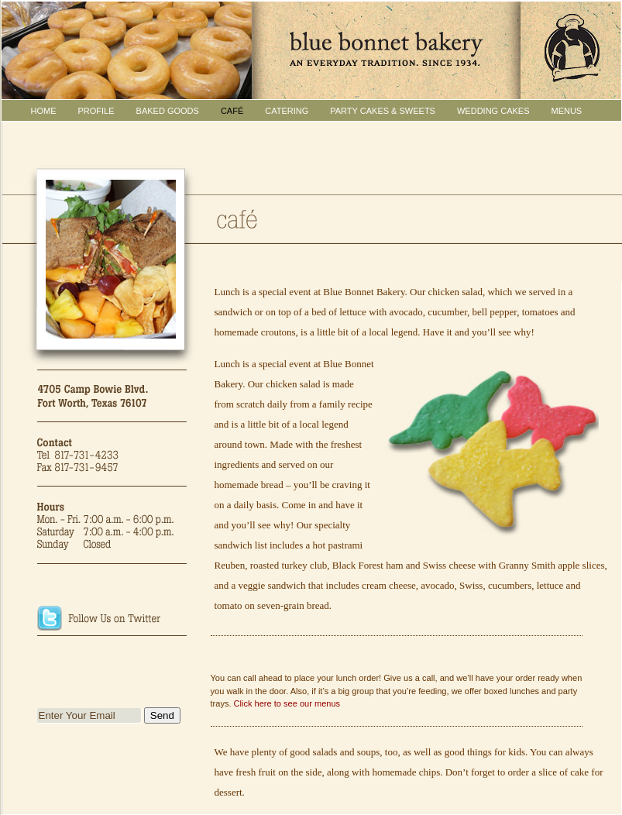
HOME (44, 110)
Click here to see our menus (287, 703)
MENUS (566, 110)
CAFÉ (232, 110)
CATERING (286, 110)
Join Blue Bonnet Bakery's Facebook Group (112, 657)
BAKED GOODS (167, 110)
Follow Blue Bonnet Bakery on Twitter (112, 619)
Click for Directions (112, 582)
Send (162, 715)
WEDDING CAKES (493, 110)
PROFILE (96, 110)
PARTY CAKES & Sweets (382, 110)
